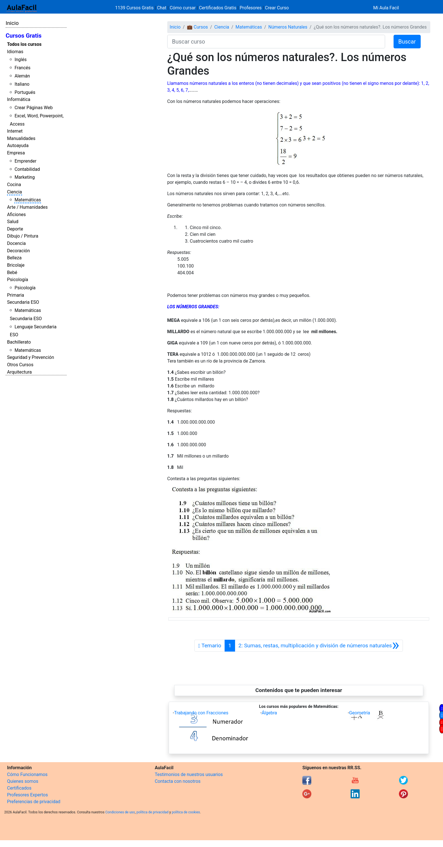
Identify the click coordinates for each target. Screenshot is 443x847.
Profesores (251, 7)
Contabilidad (27, 169)
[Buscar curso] (276, 41)
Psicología (17, 279)
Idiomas (15, 51)
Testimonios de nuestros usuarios (189, 774)
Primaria (15, 295)
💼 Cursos (197, 27)
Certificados (19, 788)
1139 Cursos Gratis (135, 7)
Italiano (21, 84)
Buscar (407, 41)
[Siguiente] (319, 646)
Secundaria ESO (23, 302)
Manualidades (21, 138)
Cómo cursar (183, 7)
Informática (18, 99)
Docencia (16, 243)
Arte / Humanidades (27, 207)
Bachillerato (19, 342)
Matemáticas (27, 199)
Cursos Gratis (24, 35)
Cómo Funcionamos (27, 774)
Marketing (24, 177)
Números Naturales (287, 27)
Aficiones (16, 214)
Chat (161, 7)
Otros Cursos (20, 364)
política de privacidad (152, 812)
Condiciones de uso (120, 812)
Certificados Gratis (217, 7)
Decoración (18, 250)
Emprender (25, 161)
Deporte (15, 229)
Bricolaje (16, 265)
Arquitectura (19, 372)
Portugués (24, 92)
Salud (12, 221)
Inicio (12, 23)
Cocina (14, 184)
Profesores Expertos (27, 795)
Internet (15, 131)
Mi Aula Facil (386, 7)
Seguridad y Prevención (30, 357)
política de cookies (186, 812)
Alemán (22, 76)
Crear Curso (277, 7)
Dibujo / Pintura (22, 236)
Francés (22, 67)
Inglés (20, 59)
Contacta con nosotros (178, 781)
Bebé (12, 272)
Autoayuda (18, 145)
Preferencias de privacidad (33, 801)
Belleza (14, 257)
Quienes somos (22, 781)
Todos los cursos (24, 44)
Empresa (16, 153)
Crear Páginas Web (33, 107)
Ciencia (14, 192)
